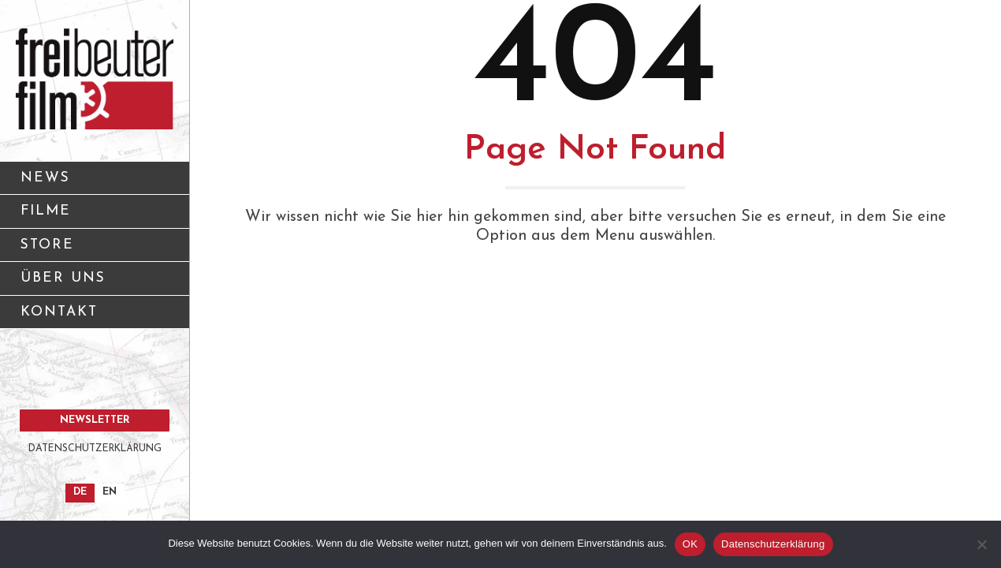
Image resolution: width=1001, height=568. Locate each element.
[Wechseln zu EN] (110, 493)
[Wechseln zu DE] (80, 493)
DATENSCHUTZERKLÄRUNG (95, 449)
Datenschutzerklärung (772, 544)
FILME (45, 211)
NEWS (45, 178)
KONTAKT (99, 317)
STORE (47, 245)
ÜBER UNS (99, 283)
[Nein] (981, 544)
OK (690, 544)
